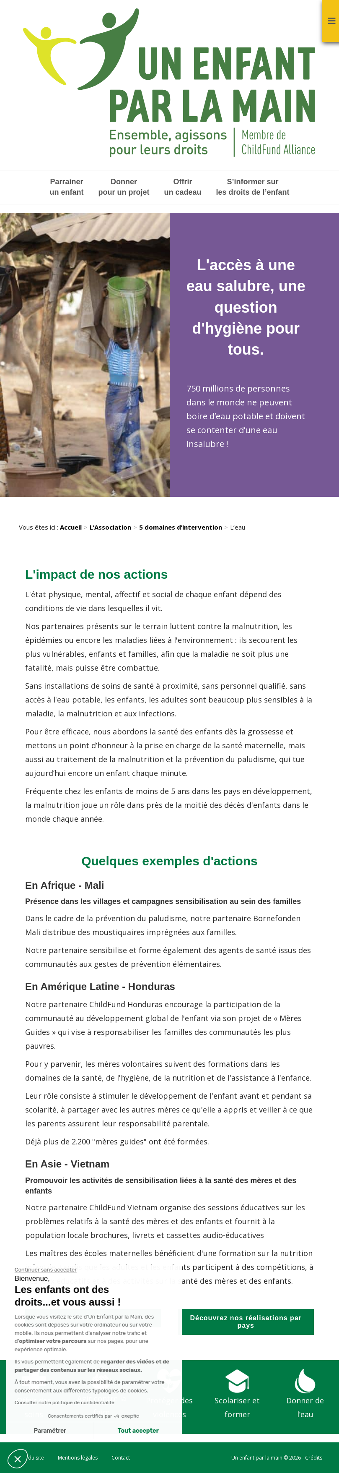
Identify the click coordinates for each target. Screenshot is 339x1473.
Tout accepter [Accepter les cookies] (62, 1430)
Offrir (182, 188)
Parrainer (66, 188)
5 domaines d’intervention (180, 527)
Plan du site (30, 1457)
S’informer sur (253, 188)
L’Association (110, 527)
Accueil (71, 527)
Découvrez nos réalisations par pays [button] (246, 1321)
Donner (123, 188)
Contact (120, 1457)
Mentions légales (78, 1457)
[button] (18, 1459)
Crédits (313, 1457)
